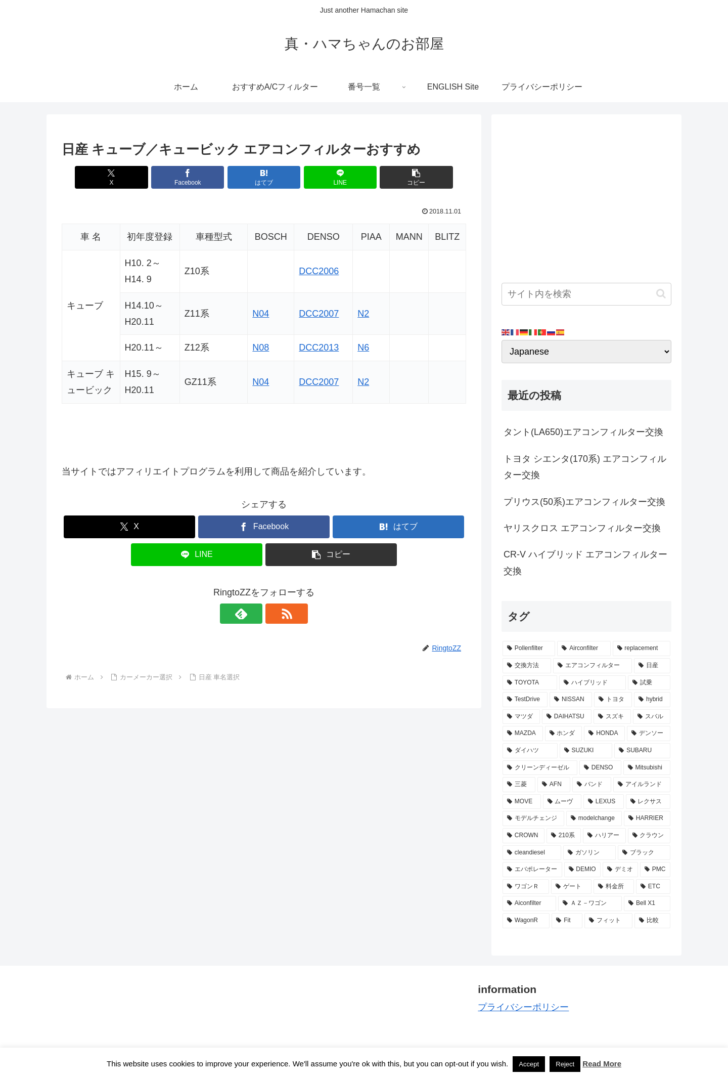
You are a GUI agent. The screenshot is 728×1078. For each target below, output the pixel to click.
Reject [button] (565, 1064)
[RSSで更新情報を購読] (275, 613)
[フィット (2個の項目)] (608, 920)
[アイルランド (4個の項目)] (641, 784)
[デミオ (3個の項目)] (620, 869)
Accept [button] (529, 1064)
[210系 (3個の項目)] (564, 835)
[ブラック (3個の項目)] (644, 852)
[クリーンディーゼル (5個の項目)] (540, 767)
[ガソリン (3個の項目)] (589, 852)
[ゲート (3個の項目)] (571, 886)
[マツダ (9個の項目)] (521, 716)
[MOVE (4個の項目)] (522, 801)
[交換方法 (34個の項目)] (527, 665)
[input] (586, 294)
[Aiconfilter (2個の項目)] (529, 903)
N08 (260, 347)
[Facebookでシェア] (196, 177)
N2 (363, 314)
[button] (400, 177)
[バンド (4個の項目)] (591, 784)
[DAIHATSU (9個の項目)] (567, 716)
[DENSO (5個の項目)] (600, 767)
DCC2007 (319, 314)
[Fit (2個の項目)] (567, 920)
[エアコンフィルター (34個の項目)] (592, 665)
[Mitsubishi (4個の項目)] (646, 767)
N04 (260, 314)
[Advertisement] (586, 195)
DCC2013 (319, 347)
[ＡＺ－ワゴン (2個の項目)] (590, 903)
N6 (363, 347)
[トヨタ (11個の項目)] (613, 699)
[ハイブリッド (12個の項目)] (592, 683)
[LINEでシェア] (331, 177)
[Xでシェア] (128, 177)
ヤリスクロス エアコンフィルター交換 (582, 528)
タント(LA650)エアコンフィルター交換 (583, 432)
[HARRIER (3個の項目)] (647, 818)
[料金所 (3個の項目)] (614, 886)
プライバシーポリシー (523, 1007)
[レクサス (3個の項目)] (648, 801)
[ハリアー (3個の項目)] (604, 835)
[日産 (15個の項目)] (652, 665)
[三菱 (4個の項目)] (519, 784)
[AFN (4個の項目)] (553, 784)
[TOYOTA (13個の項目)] (530, 683)
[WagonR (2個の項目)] (526, 920)
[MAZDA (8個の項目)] (523, 733)
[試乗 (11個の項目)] (649, 683)
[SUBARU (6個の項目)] (642, 750)
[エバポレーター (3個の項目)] (532, 869)
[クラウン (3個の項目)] (649, 835)
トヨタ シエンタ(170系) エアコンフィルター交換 (585, 467)
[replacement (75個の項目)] (641, 648)
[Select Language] (586, 351)
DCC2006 (319, 271)
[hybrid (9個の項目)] (652, 699)
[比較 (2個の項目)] (652, 920)
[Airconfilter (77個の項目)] (583, 648)
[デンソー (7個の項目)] (648, 733)
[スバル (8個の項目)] (651, 716)
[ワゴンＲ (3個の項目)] (526, 886)
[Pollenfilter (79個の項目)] (529, 648)
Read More (601, 1063)
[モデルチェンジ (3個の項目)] (533, 818)
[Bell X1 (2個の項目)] (647, 903)
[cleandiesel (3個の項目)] (532, 852)
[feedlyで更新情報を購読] (252, 613)
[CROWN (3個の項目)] (523, 835)
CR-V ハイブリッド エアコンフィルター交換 (585, 562)
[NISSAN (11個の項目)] (571, 699)
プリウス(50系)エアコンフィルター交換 (584, 502)
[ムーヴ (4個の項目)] (562, 801)
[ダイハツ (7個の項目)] (530, 750)
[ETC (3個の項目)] (653, 886)
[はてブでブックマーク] (264, 177)
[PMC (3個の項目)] (655, 869)
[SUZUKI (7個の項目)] (586, 750)
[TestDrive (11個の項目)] (525, 699)
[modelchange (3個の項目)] (594, 818)
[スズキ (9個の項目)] (612, 716)
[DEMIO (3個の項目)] (582, 869)
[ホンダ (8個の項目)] (563, 733)
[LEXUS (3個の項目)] (603, 801)
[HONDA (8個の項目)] (604, 733)
